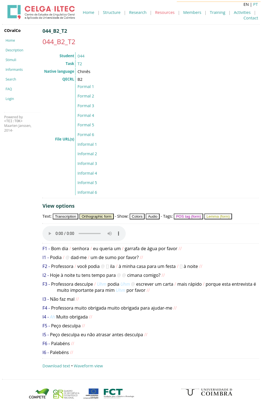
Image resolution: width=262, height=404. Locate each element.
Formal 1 (85, 86)
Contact (250, 18)
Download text (56, 365)
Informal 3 (87, 163)
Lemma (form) (218, 216)
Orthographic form (96, 216)
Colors (137, 216)
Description (14, 50)
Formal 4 (85, 115)
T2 (79, 63)
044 (80, 56)
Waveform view (88, 365)
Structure (112, 12)
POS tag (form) (188, 216)
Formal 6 (85, 134)
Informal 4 (87, 173)
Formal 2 (85, 96)
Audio (152, 216)
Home (88, 12)
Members (192, 12)
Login (10, 98)
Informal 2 (87, 153)
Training (217, 12)
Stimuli (11, 59)
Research (138, 12)
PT (255, 4)
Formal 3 (85, 105)
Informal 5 (87, 182)
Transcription (65, 216)
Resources (165, 12)
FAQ (9, 89)
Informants (14, 69)
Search (11, 79)
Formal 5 (85, 124)
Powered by (13, 119)
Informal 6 (87, 192)
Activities (242, 12)
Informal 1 (87, 144)
